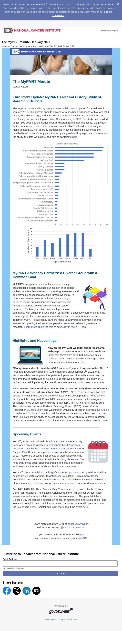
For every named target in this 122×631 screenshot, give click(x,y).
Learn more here (94, 382)
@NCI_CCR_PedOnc (73, 527)
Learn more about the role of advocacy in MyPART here (55, 326)
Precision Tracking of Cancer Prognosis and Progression (64, 472)
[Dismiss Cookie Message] (118, 3)
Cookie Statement (64, 619)
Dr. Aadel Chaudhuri (39, 413)
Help (75, 619)
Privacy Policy (50, 619)
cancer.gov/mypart (78, 523)
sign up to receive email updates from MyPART (61, 538)
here (74, 136)
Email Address (10, 559)
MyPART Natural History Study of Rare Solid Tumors (47, 108)
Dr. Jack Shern (35, 409)
